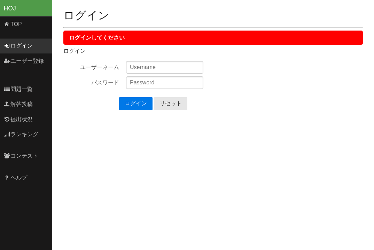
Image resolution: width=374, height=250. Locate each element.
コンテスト (21, 156)
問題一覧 (18, 89)
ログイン (18, 46)
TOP (12, 24)
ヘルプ (15, 178)
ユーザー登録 (23, 61)
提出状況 (18, 119)
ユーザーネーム (99, 67)
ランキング (21, 134)
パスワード (105, 82)
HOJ (10, 8)
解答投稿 (18, 104)
